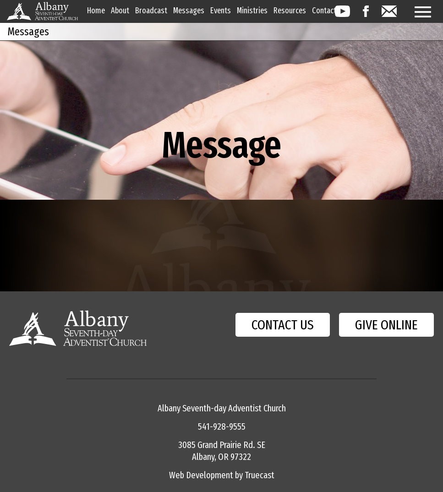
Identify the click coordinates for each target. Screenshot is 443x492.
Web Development (201, 475)
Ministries (252, 10)
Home (96, 10)
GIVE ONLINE (386, 325)
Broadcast (151, 10)
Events (220, 10)
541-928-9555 (222, 426)
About (120, 10)
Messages (188, 10)
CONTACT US (283, 325)
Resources (289, 10)
